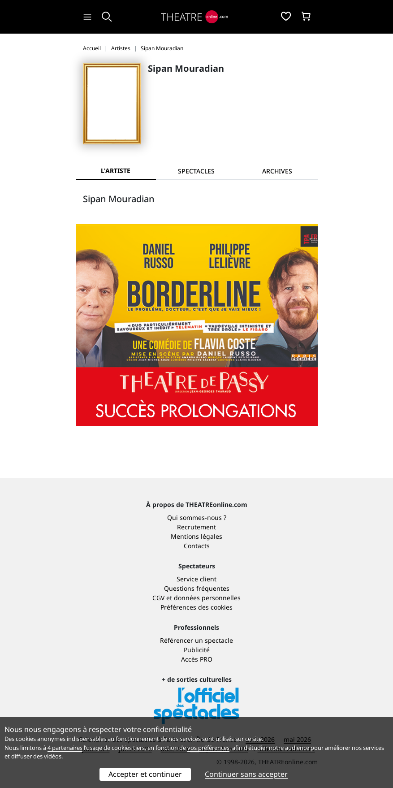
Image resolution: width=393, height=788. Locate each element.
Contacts (197, 545)
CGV (158, 597)
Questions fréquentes (196, 588)
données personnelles (207, 597)
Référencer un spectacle (196, 640)
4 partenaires (65, 748)
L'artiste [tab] (115, 170)
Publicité (197, 649)
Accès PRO (196, 659)
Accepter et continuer (145, 774)
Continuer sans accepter (246, 774)
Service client (196, 579)
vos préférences (208, 748)
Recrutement (196, 527)
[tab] (196, 171)
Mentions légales (196, 536)
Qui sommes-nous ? (196, 517)
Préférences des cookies (196, 607)
